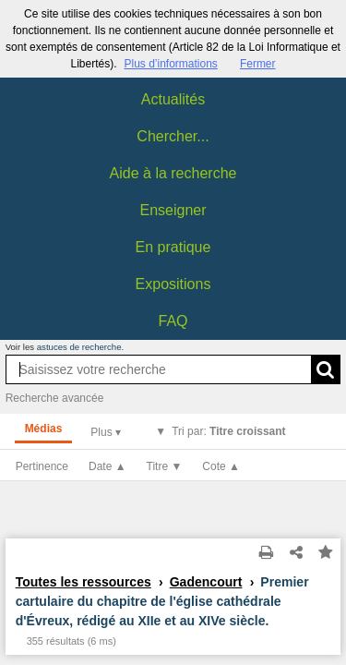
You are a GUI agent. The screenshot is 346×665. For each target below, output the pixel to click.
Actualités (173, 99)
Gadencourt (206, 581)
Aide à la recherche (173, 173)
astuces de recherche (79, 347)
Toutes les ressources (83, 581)
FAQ (172, 321)
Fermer (258, 63)
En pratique (173, 247)
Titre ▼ (165, 466)
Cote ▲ (221, 466)
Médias (44, 428)
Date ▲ (107, 466)
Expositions (173, 284)
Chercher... (173, 136)
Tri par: (228, 431)
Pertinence (42, 466)
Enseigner (172, 210)
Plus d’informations (170, 63)
